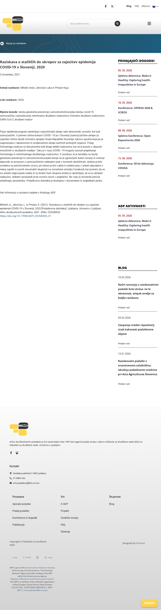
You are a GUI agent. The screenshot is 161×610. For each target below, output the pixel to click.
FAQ (137, 6)
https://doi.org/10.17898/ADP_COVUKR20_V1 (25, 216)
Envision (140, 543)
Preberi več (124, 92)
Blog (128, 6)
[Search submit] (117, 23)
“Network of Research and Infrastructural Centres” (32, 579)
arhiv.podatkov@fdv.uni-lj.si (35, 590)
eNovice (146, 6)
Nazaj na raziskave (16, 43)
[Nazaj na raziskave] (2, 43)
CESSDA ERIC (17, 587)
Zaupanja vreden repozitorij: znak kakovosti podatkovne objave (136, 329)
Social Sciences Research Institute (40, 567)
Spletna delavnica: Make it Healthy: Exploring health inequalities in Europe (134, 80)
